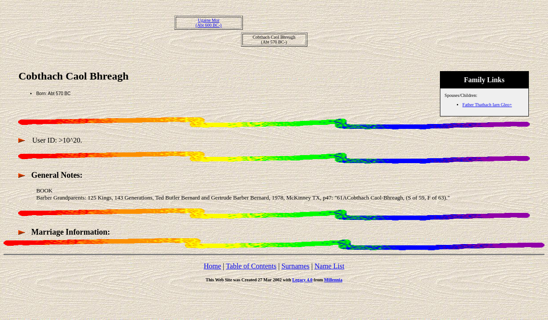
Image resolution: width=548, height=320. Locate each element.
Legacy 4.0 (302, 279)
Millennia (333, 279)
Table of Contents (251, 266)
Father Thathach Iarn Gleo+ (487, 104)
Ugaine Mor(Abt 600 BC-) (209, 23)
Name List (329, 266)
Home (212, 266)
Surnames (296, 266)
